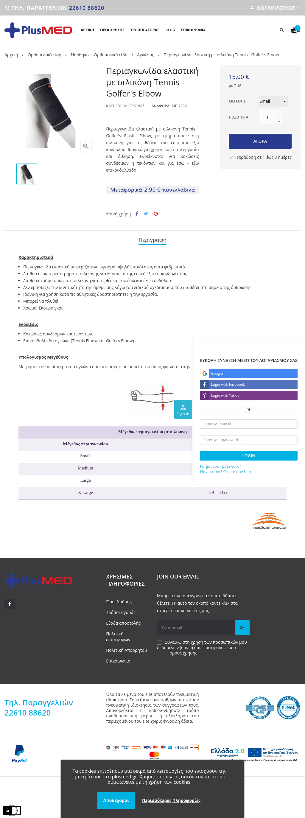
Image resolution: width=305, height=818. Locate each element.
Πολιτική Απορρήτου (126, 647)
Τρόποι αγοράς (120, 609)
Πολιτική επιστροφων (118, 633)
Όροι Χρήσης (119, 599)
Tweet (146, 214)
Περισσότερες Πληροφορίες (171, 800)
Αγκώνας (136, 105)
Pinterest (156, 214)
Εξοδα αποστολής (123, 620)
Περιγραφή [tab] (152, 238)
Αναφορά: (161, 105)
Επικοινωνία (118, 658)
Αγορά (260, 141)
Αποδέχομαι (116, 800)
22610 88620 (87, 7)
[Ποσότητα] (267, 117)
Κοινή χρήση (137, 214)
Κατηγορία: (116, 105)
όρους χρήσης (183, 650)
